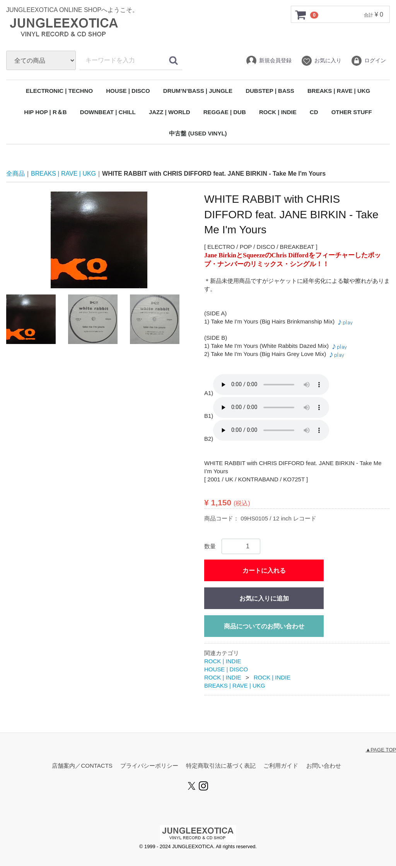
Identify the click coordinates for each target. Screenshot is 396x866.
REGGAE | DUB (224, 112)
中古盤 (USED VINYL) (198, 133)
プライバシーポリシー (149, 765)
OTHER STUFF (351, 112)
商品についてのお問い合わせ (264, 626)
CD (314, 112)
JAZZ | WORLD (169, 112)
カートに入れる (264, 570)
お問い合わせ (323, 765)
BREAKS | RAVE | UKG (338, 90)
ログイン (368, 61)
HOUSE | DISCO (128, 90)
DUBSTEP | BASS (270, 90)
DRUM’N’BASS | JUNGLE (197, 90)
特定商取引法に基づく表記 (221, 765)
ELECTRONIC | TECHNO (59, 90)
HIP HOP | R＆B (45, 112)
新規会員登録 (269, 61)
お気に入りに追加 (264, 598)
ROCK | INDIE (278, 112)
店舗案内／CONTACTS (82, 765)
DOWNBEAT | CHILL (108, 112)
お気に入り (321, 61)
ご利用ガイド (280, 765)
